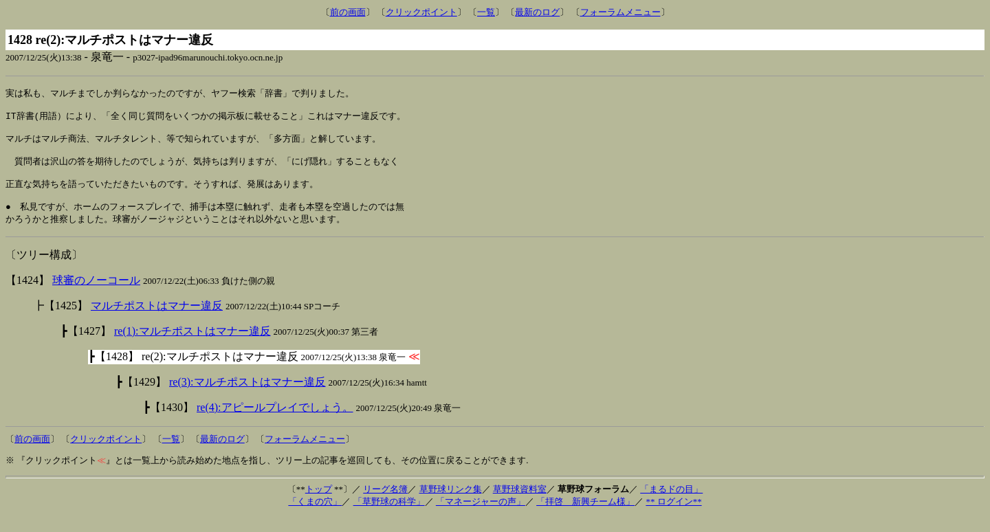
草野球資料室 (520, 504)
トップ (318, 504)
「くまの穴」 (315, 516)
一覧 (486, 12)
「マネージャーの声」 (480, 516)
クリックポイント (421, 12)
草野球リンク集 (450, 504)
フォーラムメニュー (620, 12)
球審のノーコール (96, 295)
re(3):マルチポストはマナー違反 (247, 397)
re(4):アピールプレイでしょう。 (275, 422)
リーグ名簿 (385, 504)
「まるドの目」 (671, 504)
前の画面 (348, 12)
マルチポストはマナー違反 (157, 320)
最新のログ (537, 12)
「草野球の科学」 (389, 516)
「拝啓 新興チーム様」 (585, 516)
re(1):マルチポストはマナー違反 (192, 346)
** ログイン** (673, 516)
